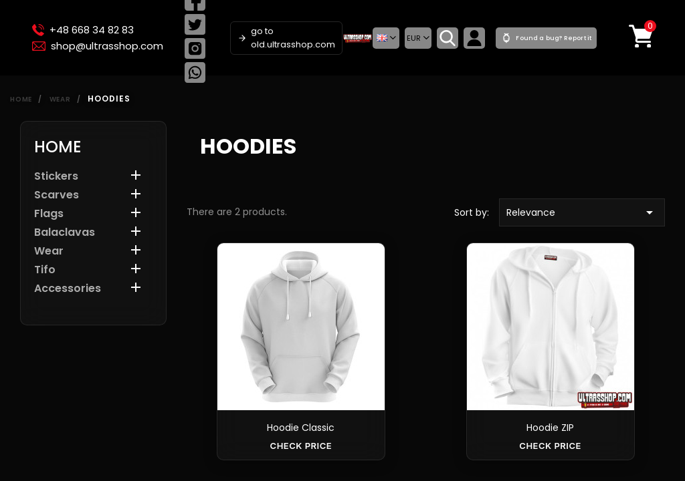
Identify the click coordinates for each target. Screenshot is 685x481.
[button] (386, 38)
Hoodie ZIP (550, 427)
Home (58, 147)
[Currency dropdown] (418, 38)
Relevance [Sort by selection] (582, 212)
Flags (49, 214)
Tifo (45, 270)
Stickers (56, 177)
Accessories (67, 289)
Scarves (56, 195)
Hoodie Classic (300, 427)
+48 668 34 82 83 (83, 30)
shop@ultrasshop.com (97, 46)
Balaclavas (64, 233)
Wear (49, 252)
